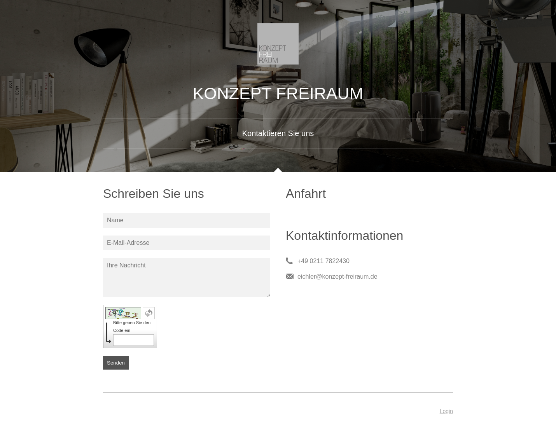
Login (446, 411)
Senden (116, 363)
